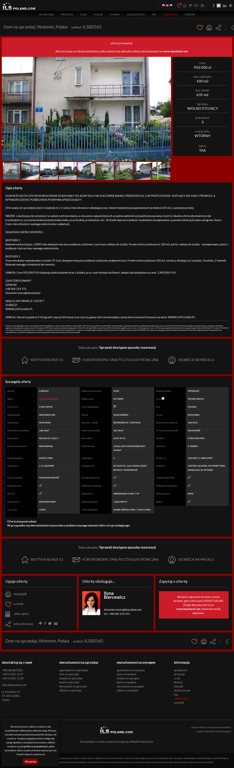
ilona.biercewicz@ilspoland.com (122, 609)
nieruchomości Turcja (98, 762)
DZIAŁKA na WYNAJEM (128, 678)
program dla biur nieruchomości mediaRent (211, 727)
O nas (83, 14)
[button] (168, 60)
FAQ (154, 14)
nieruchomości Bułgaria (136, 758)
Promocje (67, 14)
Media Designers (223, 731)
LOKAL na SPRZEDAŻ (69, 682)
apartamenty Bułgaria (158, 758)
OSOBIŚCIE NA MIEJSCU (191, 360)
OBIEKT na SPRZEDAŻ (70, 690)
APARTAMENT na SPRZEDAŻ (73, 670)
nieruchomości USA (183, 762)
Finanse (98, 14)
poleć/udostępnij (23, 623)
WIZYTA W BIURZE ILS (42, 360)
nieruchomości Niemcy (118, 762)
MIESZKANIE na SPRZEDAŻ (73, 686)
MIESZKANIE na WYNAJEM (130, 686)
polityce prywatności (36, 746)
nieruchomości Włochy (203, 762)
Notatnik (190, 14)
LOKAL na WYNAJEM (126, 682)
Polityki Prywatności (141, 741)
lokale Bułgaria (190, 758)
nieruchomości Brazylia (162, 762)
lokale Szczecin (87, 758)
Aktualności (46, 14)
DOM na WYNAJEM (126, 674)
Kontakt (115, 14)
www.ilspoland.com (175, 51)
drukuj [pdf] (16, 594)
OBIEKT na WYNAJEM (127, 690)
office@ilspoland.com (14, 685)
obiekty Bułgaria (205, 758)
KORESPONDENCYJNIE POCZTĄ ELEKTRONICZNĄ (116, 360)
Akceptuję (30, 761)
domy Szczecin (73, 758)
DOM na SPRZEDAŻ (69, 674)
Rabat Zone (170, 14)
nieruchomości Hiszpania (75, 762)
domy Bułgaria (176, 758)
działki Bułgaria (221, 758)
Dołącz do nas (136, 14)
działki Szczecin (117, 758)
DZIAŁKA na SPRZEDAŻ (70, 678)
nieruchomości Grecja (140, 762)
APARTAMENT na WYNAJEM (131, 670)
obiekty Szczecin (102, 758)
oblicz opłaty (17, 613)
